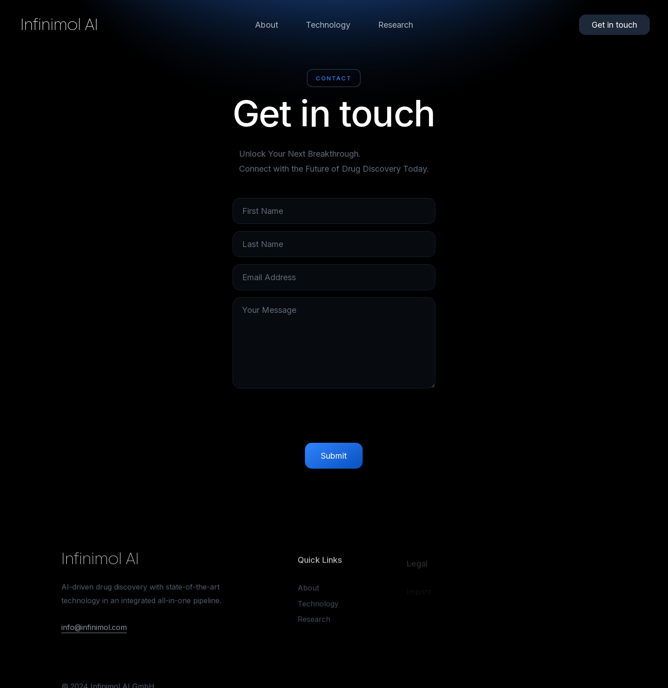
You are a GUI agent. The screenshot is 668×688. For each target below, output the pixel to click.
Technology (328, 25)
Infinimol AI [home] (59, 24)
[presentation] (334, 418)
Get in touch (614, 25)
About (266, 25)
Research (395, 25)
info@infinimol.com (94, 629)
